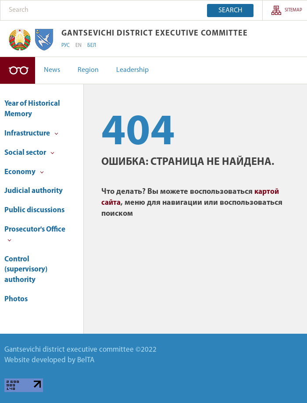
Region (88, 70)
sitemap (293, 10)
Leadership (132, 70)
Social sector (29, 153)
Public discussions (34, 210)
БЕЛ (91, 45)
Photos (16, 299)
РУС (65, 45)
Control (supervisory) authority (25, 270)
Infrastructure (31, 133)
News (52, 70)
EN (78, 45)
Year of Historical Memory (32, 109)
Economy (24, 172)
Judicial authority (33, 191)
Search (230, 10)
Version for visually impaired (17, 70)
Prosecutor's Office (34, 234)
